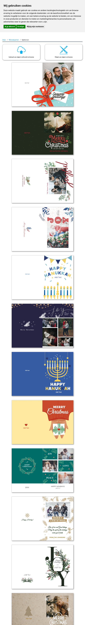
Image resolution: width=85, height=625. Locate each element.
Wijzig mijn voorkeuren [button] (35, 26)
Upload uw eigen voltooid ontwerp (21, 57)
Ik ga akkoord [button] (10, 26)
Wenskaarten (14, 40)
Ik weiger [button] (20, 26)
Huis (4, 40)
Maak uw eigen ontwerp (64, 57)
